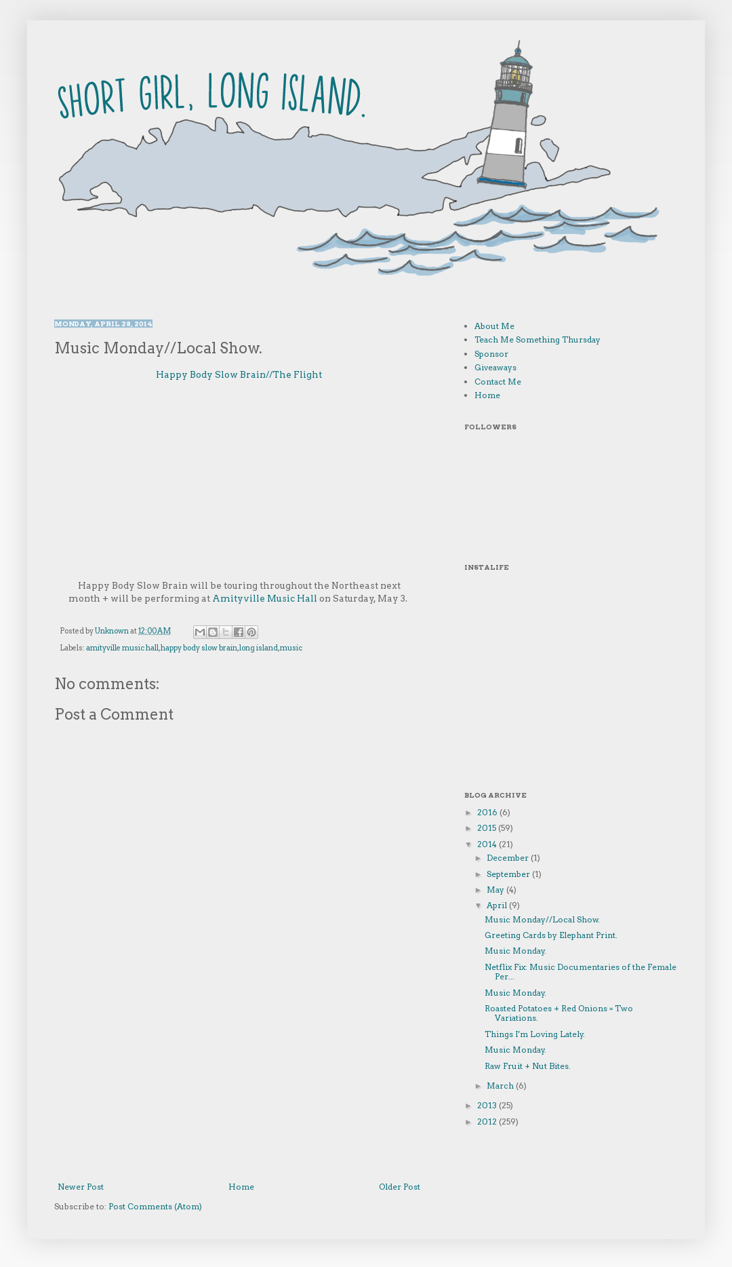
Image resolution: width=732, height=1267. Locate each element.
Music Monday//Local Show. (542, 919)
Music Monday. (515, 951)
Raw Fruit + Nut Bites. (528, 1066)
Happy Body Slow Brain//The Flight (239, 374)
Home (241, 1187)
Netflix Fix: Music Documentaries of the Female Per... (580, 971)
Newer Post (81, 1187)
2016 (488, 812)
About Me (494, 326)
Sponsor (491, 354)
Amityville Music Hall (264, 598)
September (509, 874)
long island (258, 648)
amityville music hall (122, 648)
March (501, 1085)
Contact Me (497, 381)
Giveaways (495, 367)
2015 (487, 828)
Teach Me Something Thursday (537, 339)
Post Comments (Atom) (155, 1206)
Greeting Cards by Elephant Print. (551, 935)
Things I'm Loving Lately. (535, 1034)
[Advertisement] (239, 1097)
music (291, 648)
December (509, 858)
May (496, 889)
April (498, 905)
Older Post (399, 1187)
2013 (488, 1105)
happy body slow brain (199, 648)
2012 (488, 1121)
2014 (488, 844)
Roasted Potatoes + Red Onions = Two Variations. (559, 1013)
